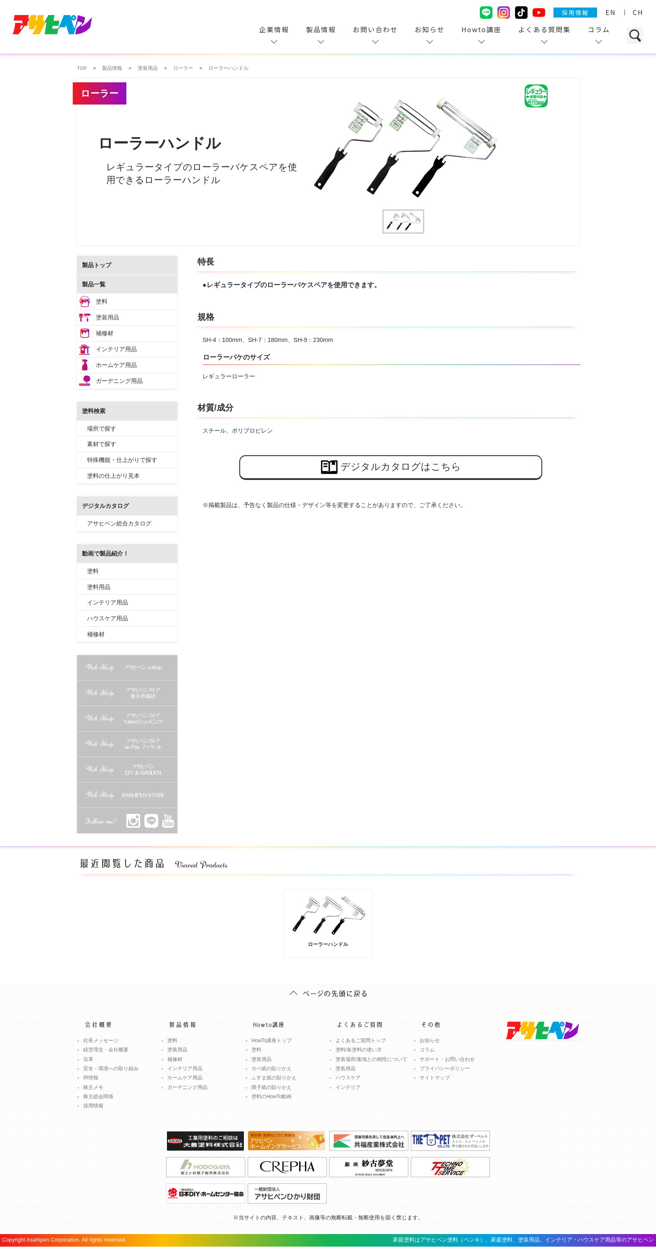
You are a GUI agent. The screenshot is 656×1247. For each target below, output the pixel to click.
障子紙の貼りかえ (271, 1087)
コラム (598, 29)
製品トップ (96, 265)
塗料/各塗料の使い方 (359, 1050)
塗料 (102, 301)
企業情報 (274, 29)
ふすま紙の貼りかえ (274, 1078)
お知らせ (430, 29)
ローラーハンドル (328, 919)
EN (610, 12)
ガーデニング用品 (119, 380)
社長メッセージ (100, 1040)
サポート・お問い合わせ (447, 1059)
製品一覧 (93, 284)
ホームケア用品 (116, 365)
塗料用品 (98, 587)
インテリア (348, 1087)
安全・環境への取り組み (110, 1068)
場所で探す (101, 428)
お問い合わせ (375, 29)
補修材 (104, 333)
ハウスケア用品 (107, 618)
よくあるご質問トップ (361, 1040)
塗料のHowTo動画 (271, 1096)
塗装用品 (107, 317)
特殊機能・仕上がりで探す (122, 459)
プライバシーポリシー (445, 1068)
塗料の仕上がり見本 (113, 475)
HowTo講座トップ (271, 1040)
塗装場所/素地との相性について (371, 1059)
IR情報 (90, 1078)
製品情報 (321, 29)
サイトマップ (435, 1078)
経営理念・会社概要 (105, 1050)
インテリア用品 (116, 349)
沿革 (88, 1059)
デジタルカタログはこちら (391, 467)
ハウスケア (348, 1078)
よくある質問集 (544, 29)
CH (638, 12)
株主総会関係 (98, 1096)
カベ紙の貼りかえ (271, 1068)
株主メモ (93, 1087)
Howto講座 (481, 29)
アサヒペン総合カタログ (119, 523)
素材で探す (101, 444)
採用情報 (575, 12)
